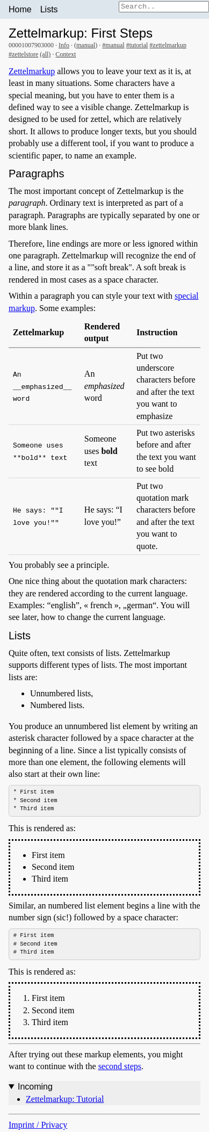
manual (85, 45)
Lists (49, 9)
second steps (119, 1066)
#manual (113, 45)
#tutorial (137, 45)
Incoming (35, 1087)
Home (20, 9)
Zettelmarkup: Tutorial (65, 1099)
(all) (45, 54)
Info (64, 45)
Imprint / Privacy (38, 1125)
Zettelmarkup (32, 71)
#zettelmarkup (167, 45)
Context (65, 54)
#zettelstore (23, 54)
